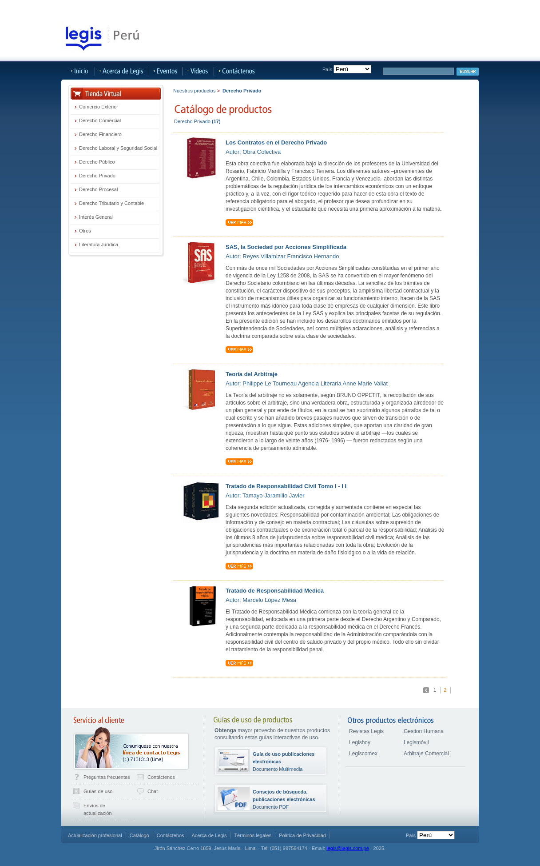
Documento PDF (284, 799)
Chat (152, 791)
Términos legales (252, 835)
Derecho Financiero (100, 134)
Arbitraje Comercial (426, 753)
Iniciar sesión (461, 8)
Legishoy (359, 742)
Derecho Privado (97, 175)
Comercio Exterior (98, 106)
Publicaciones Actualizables (163, 7)
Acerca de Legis (311, 7)
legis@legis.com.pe (347, 848)
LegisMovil (219, 7)
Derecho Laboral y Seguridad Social (118, 148)
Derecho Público (97, 161)
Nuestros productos (194, 90)
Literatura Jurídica (98, 244)
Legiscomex (363, 753)
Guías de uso (97, 791)
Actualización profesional (95, 835)
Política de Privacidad (302, 835)
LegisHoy (109, 7)
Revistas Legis (366, 731)
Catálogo (139, 835)
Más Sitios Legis (261, 7)
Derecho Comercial (100, 120)
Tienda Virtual (71, 7)
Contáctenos (161, 777)
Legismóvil (416, 742)
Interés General (96, 217)
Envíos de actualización (97, 809)
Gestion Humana (424, 731)
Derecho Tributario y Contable (111, 203)
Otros (85, 230)
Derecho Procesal (98, 189)
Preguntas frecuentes (106, 777)
